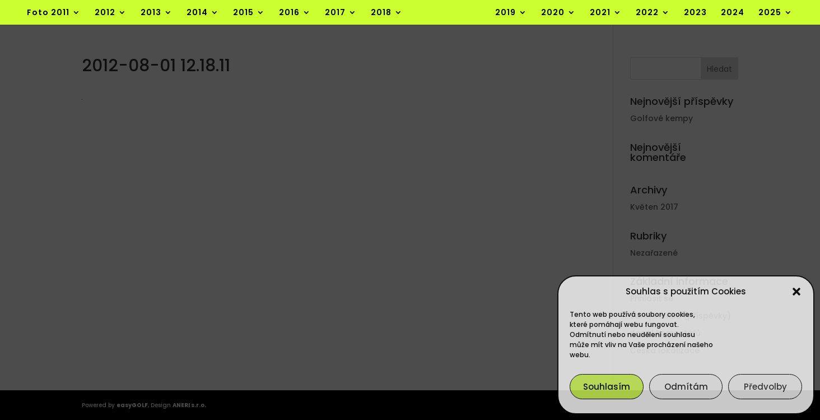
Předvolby (765, 387)
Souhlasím (606, 387)
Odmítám (686, 387)
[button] (796, 291)
